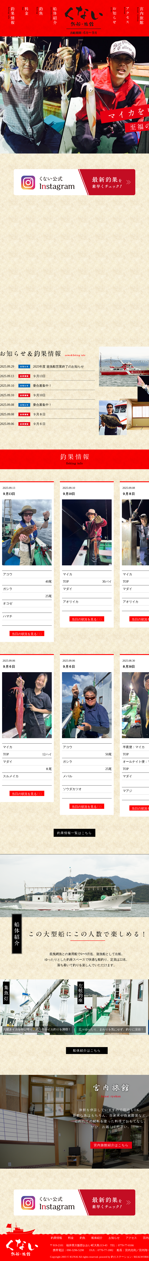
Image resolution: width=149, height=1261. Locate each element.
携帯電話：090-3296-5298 (67, 1250)
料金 (70, 1237)
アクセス (131, 1237)
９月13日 (39, 376)
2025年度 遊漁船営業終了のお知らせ (58, 366)
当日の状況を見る (27, 634)
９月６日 (39, 424)
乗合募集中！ (42, 385)
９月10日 (39, 395)
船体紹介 (96, 1237)
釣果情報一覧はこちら (74, 833)
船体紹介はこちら (87, 1050)
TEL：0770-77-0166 (122, 1245)
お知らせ (114, 1237)
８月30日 (128, 666)
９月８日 (39, 414)
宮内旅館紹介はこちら (111, 1145)
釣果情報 (56, 1237)
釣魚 (82, 1237)
